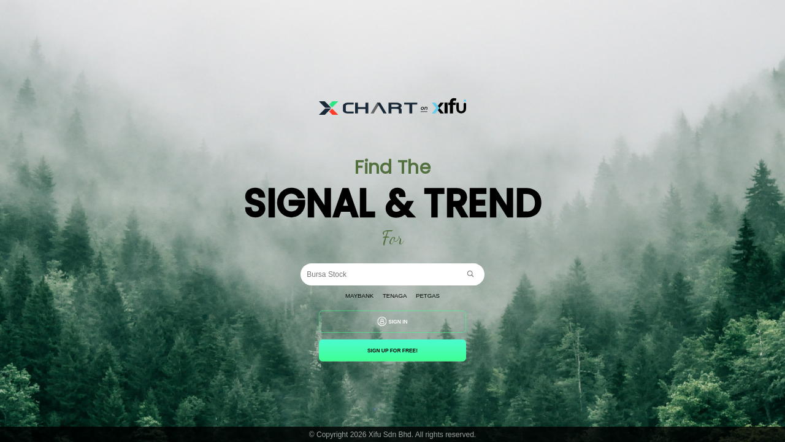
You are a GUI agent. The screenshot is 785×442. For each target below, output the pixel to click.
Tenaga (395, 296)
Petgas (434, 296)
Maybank (353, 296)
